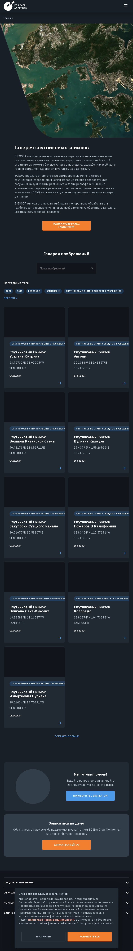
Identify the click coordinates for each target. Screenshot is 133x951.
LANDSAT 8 (34, 291)
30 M (19, 291)
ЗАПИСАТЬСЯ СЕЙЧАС (66, 844)
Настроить (43, 936)
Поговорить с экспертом (90, 795)
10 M (8, 291)
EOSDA (15, 6)
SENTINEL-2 (53, 291)
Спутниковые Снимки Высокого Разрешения (94, 291)
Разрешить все (90, 936)
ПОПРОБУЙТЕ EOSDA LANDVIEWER (66, 226)
